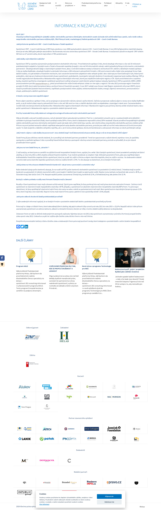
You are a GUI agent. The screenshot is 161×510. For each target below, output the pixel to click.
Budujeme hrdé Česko (45, 4)
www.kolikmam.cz (42, 83)
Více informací (44, 504)
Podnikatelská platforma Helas (91, 4)
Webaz (142, 507)
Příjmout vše (109, 496)
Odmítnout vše (109, 502)
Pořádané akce (107, 4)
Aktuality (119, 3)
